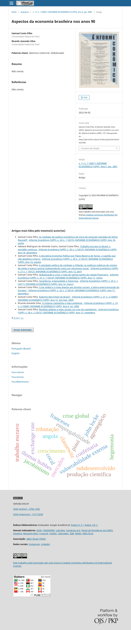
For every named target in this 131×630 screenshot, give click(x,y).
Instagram (34, 544)
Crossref (43, 533)
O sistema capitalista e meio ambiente (62, 303)
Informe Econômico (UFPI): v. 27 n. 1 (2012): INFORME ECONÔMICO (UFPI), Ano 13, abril (68, 270)
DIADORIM (49, 530)
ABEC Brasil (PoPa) (36, 538)
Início (14, 12)
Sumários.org (73, 530)
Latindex (60, 530)
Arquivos (25, 12)
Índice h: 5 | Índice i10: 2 (84, 525)
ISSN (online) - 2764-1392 (26, 508)
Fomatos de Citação (90, 148)
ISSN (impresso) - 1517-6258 (28, 514)
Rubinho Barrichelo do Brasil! (55, 296)
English (15, 353)
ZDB (72, 533)
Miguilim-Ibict (30, 533)
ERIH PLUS (88, 533)
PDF (85, 97)
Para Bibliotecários (20, 381)
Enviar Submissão (23, 329)
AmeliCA (17, 533)
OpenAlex (63, 533)
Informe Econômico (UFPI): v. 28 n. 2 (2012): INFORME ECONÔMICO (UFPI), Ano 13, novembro (68, 311)
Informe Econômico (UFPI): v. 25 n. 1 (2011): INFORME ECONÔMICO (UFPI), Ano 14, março (68, 282)
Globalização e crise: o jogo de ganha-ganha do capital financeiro (74, 274)
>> (22, 317)
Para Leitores (18, 372)
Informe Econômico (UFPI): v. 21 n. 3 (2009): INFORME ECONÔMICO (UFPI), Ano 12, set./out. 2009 (68, 298)
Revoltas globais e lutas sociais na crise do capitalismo (68, 309)
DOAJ (39, 530)
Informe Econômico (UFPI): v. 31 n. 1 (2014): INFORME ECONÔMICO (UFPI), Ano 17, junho (68, 276)
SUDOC (53, 533)
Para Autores (18, 377)
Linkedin (45, 544)
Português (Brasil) (21, 348)
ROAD (78, 533)
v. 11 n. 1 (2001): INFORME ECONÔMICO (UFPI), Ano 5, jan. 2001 (62, 12)
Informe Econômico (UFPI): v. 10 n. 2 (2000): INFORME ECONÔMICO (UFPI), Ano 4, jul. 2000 (68, 305)
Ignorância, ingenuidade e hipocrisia (59, 280)
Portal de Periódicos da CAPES (97, 530)
